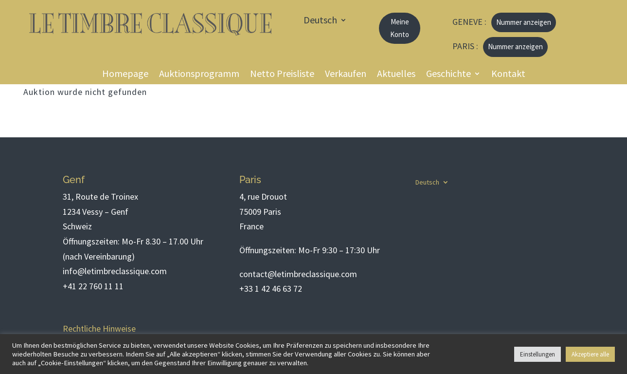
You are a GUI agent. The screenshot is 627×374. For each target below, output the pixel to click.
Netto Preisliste (282, 75)
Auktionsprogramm (199, 75)
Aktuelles (396, 75)
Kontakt (508, 75)
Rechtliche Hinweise (99, 328)
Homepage (125, 75)
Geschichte (448, 75)
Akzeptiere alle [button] (590, 354)
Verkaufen (345, 75)
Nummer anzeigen (523, 22)
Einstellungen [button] (537, 354)
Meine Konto (399, 28)
